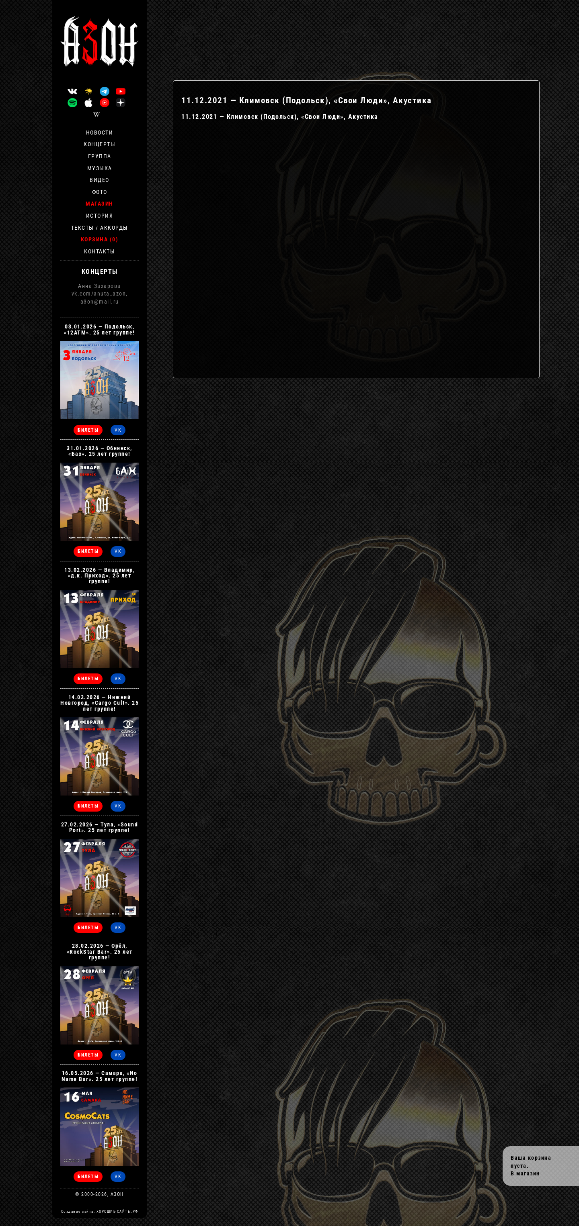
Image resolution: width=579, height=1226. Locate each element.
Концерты (99, 144)
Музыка (99, 168)
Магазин (99, 203)
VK (118, 430)
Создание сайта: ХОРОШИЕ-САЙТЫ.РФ (99, 1212)
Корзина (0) (100, 239)
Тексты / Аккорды (99, 227)
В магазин (525, 1173)
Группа (99, 156)
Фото (99, 192)
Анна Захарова (99, 286)
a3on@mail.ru (99, 301)
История (99, 215)
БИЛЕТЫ (88, 430)
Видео (99, 180)
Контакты (99, 251)
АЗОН (117, 1194)
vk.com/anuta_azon (99, 293)
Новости (99, 132)
